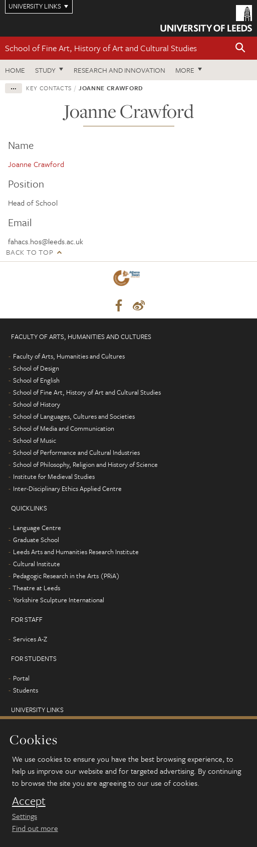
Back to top (29, 252)
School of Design (36, 368)
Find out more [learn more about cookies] (35, 827)
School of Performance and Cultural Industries (76, 452)
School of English (36, 380)
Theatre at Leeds (36, 588)
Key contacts (49, 87)
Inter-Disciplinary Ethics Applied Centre (67, 488)
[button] (240, 48)
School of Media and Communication (63, 428)
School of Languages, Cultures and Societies (74, 416)
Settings (24, 815)
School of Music (34, 440)
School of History (36, 404)
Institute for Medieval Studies (54, 476)
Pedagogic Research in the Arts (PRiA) (66, 576)
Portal (21, 678)
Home (15, 70)
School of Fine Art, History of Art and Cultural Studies (101, 48)
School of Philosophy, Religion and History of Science (85, 464)
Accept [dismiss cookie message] (29, 801)
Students (25, 690)
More (184, 70)
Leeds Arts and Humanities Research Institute (76, 552)
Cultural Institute (36, 564)
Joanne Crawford (36, 164)
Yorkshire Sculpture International (58, 600)
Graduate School (36, 540)
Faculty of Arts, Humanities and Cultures (69, 356)
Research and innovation (119, 70)
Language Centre (37, 528)
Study (45, 70)
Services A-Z (30, 639)
